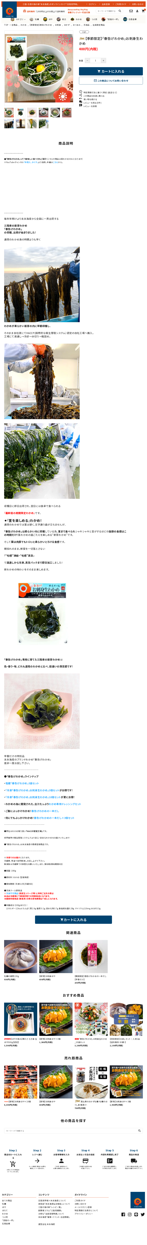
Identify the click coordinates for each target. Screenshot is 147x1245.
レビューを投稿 (88, 106)
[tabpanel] (39, 68)
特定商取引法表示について (86, 1210)
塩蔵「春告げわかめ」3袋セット (22, 783)
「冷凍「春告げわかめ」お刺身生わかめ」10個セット (33, 797)
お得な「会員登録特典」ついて (51, 1213)
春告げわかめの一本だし (45, 811)
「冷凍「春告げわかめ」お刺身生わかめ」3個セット (32, 790)
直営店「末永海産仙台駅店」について (54, 1203)
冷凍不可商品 (12, 893)
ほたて (5, 1210)
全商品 (15, 24)
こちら (55, 162)
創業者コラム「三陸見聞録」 (50, 1210)
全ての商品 (7, 1200)
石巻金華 (6, 1223)
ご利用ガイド (120, 4)
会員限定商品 (99, 24)
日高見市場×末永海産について (52, 1200)
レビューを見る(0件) (90, 102)
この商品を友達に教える (92, 95)
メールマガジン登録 (83, 1207)
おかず (67, 24)
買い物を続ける (88, 99)
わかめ (24, 24)
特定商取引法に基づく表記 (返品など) (98, 92)
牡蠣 (4, 1203)
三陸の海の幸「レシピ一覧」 (50, 1207)
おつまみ (77, 24)
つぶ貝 (5, 1217)
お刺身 (58, 24)
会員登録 (106, 4)
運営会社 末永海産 (46, 1224)
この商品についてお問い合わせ (111, 80)
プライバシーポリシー (84, 1213)
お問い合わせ (138, 4)
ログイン (92, 4)
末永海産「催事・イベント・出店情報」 (54, 1217)
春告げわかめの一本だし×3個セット (54, 818)
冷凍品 (87, 24)
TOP (6, 24)
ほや (4, 1207)
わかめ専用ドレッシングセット (65, 804)
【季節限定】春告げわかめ (41, 24)
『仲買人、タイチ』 (31, 162)
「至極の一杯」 (8, 1220)
